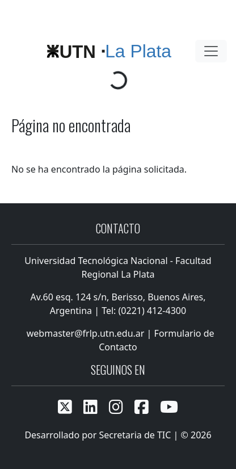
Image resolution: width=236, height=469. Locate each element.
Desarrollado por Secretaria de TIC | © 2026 (117, 435)
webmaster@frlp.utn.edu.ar (84, 333)
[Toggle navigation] (211, 51)
